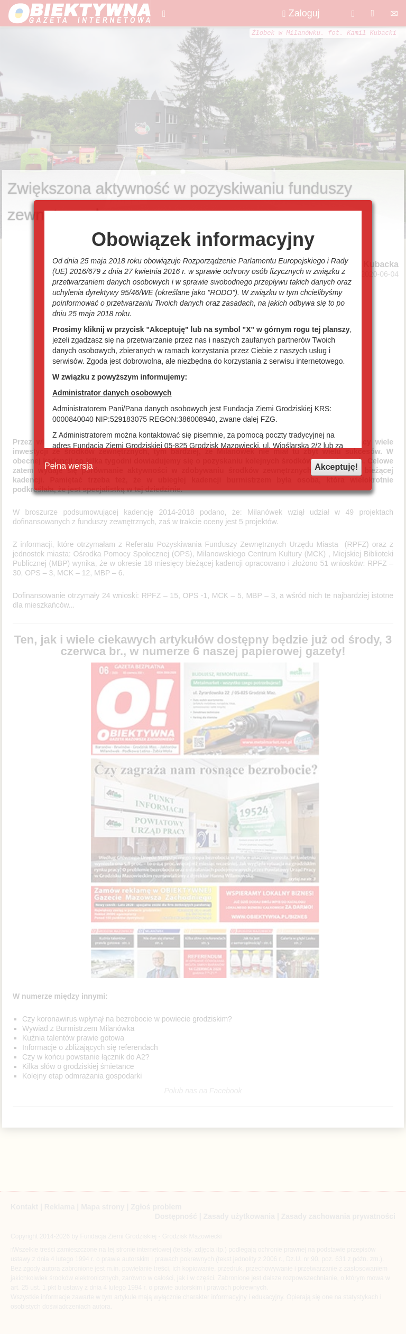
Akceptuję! (336, 466)
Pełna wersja (68, 465)
